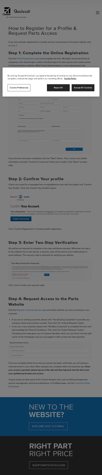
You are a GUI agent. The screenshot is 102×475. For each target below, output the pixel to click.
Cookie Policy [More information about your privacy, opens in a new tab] (70, 79)
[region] (51, 82)
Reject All (58, 88)
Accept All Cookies (83, 88)
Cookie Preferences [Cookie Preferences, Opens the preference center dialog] (19, 88)
